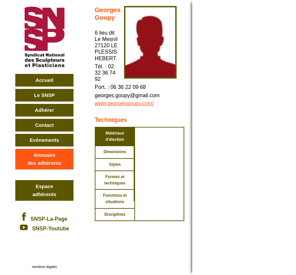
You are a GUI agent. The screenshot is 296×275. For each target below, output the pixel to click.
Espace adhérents (45, 190)
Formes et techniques (114, 179)
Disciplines (114, 214)
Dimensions (114, 151)
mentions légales (44, 267)
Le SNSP (44, 95)
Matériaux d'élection (114, 136)
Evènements (44, 140)
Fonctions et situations (115, 198)
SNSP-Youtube (44, 228)
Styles (115, 164)
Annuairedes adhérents (45, 159)
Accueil (44, 80)
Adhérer (44, 110)
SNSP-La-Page (44, 219)
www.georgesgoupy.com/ (124, 103)
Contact (44, 125)
